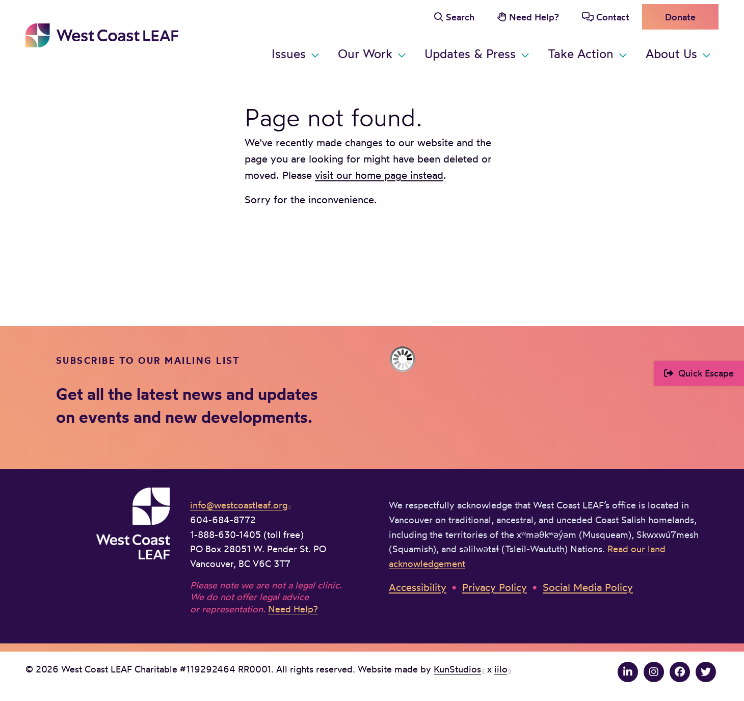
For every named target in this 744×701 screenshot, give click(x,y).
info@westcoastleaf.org (238, 504)
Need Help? (534, 16)
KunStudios (457, 669)
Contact (612, 16)
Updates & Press (470, 53)
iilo (501, 669)
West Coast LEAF (101, 35)
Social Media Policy (588, 587)
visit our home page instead (379, 175)
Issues (289, 53)
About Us (671, 53)
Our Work (365, 53)
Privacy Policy (494, 587)
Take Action (581, 53)
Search (460, 16)
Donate (680, 16)
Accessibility (417, 587)
